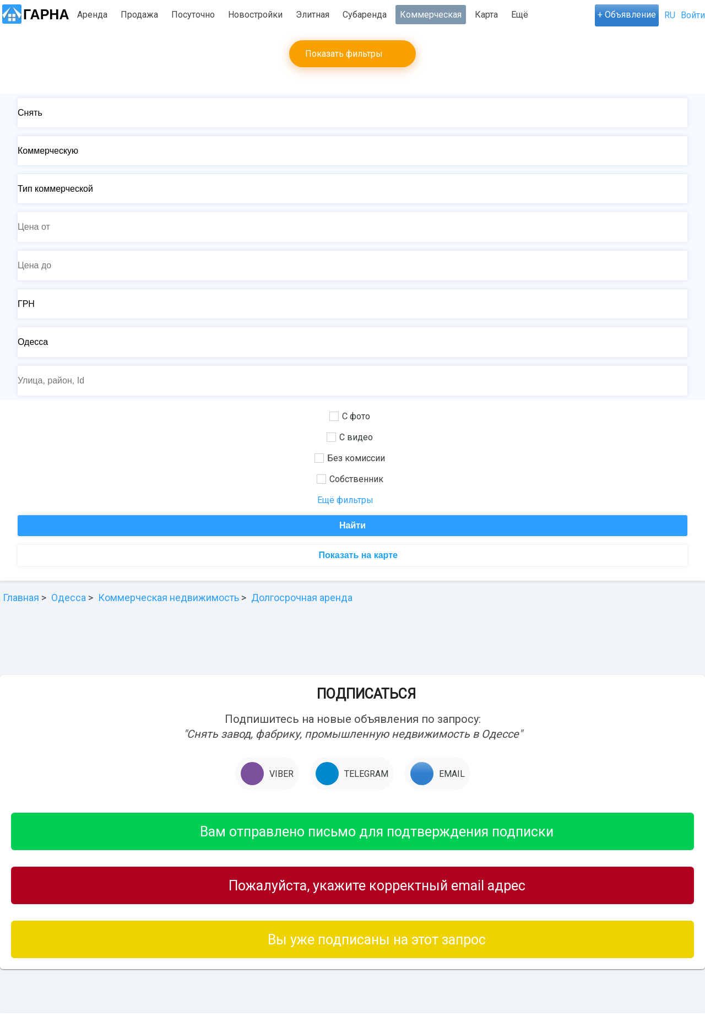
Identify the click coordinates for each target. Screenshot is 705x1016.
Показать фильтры (344, 53)
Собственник (350, 479)
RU (669, 15)
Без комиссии (349, 458)
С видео (350, 437)
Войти (693, 15)
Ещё (519, 14)
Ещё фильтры (345, 500)
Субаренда (365, 14)
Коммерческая (431, 14)
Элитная (312, 14)
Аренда (92, 14)
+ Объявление (627, 14)
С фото (349, 416)
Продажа (139, 14)
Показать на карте (357, 555)
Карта (486, 14)
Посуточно (193, 14)
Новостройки (255, 14)
